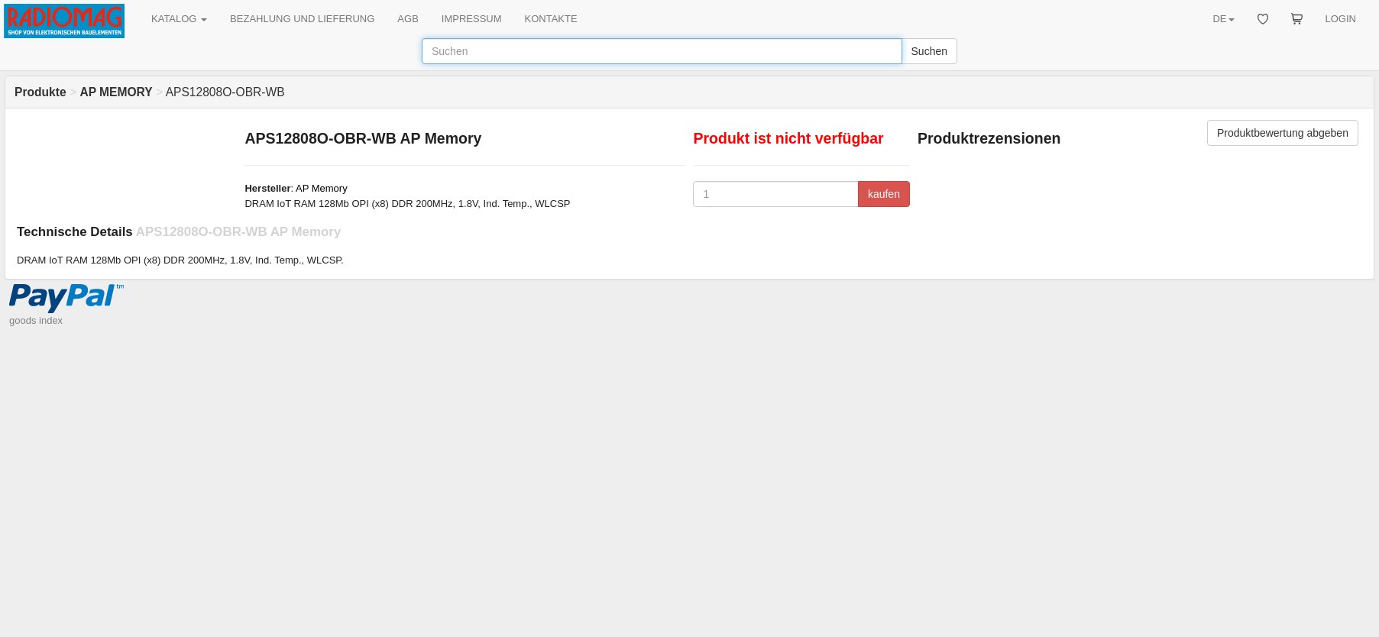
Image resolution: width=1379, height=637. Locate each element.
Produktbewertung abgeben (1282, 133)
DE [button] (1223, 18)
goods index (36, 320)
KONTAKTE (551, 18)
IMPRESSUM (472, 18)
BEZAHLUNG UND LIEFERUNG (302, 18)
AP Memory (322, 188)
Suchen (929, 51)
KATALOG (179, 18)
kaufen (884, 194)
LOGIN (1341, 18)
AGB (407, 18)
